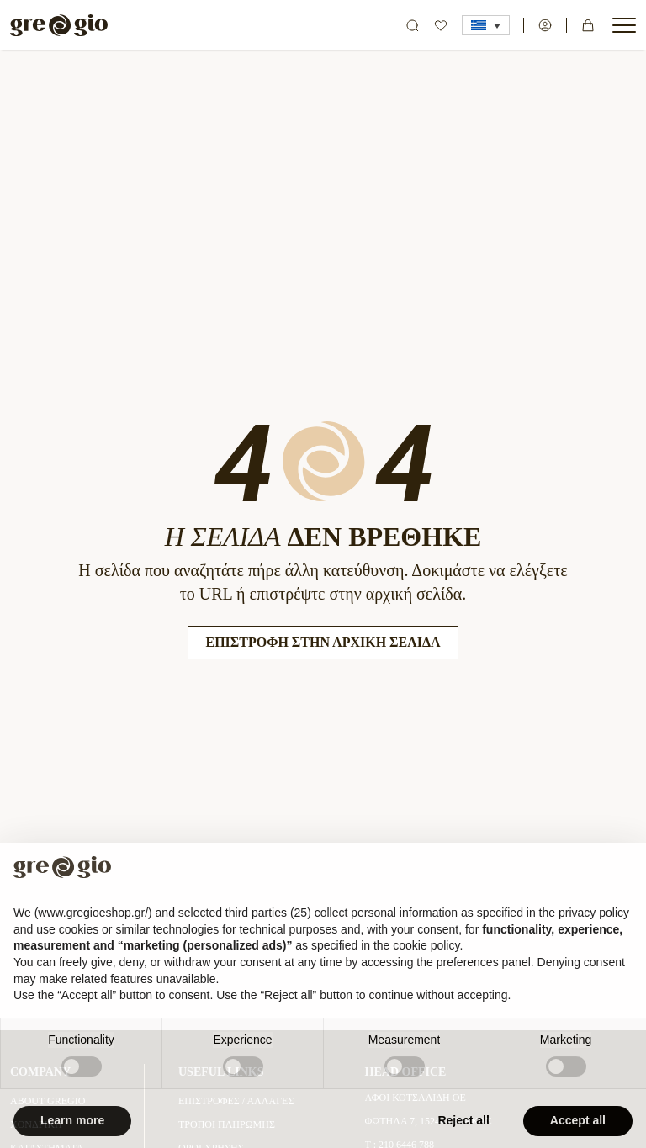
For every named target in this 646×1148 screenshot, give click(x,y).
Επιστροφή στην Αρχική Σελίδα (322, 642)
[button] (486, 25)
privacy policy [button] (594, 927)
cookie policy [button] (426, 961)
